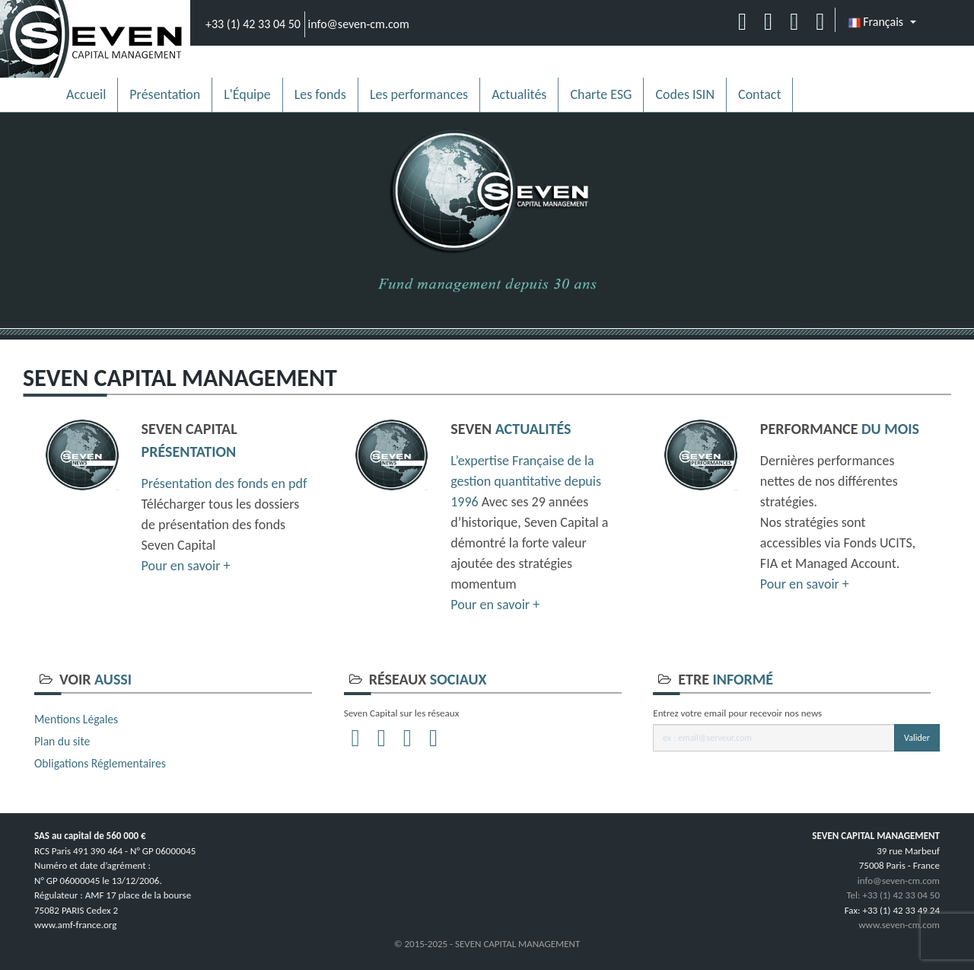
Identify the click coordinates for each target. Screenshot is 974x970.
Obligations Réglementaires (100, 763)
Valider (917, 737)
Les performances (419, 94)
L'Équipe (247, 94)
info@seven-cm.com (358, 24)
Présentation (164, 94)
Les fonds (320, 94)
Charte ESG (601, 94)
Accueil (86, 94)
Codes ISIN (685, 94)
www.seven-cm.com (899, 924)
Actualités (519, 94)
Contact (759, 94)
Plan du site (62, 741)
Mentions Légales (76, 719)
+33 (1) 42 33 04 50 (253, 24)
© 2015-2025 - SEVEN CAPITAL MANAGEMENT (487, 943)
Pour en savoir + (186, 565)
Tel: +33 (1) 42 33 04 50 (893, 895)
